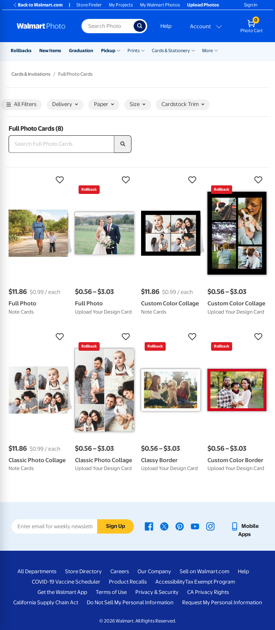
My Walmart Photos (160, 5)
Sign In (250, 5)
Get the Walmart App (62, 592)
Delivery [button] (65, 104)
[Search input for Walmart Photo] (107, 26)
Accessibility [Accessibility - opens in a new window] (170, 582)
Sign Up (115, 526)
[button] (38, 180)
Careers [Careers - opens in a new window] (119, 571)
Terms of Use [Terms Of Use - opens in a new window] (111, 592)
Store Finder (89, 5)
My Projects (121, 5)
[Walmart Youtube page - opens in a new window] (195, 526)
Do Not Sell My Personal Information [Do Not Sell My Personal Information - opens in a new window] (130, 602)
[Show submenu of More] (216, 50)
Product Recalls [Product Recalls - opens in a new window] (128, 582)
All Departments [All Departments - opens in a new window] (37, 571)
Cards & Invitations (30, 74)
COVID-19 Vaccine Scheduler (66, 582)
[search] (122, 144)
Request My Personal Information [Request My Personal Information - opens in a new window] (222, 602)
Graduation (81, 50)
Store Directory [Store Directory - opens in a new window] (83, 571)
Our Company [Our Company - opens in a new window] (154, 571)
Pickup (108, 50)
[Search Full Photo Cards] (61, 144)
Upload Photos (203, 5)
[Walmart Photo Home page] (41, 26)
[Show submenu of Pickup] (118, 50)
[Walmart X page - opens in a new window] (164, 526)
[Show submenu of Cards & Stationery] (193, 50)
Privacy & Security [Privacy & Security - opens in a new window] (157, 592)
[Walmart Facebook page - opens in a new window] (149, 526)
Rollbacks (21, 50)
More (207, 50)
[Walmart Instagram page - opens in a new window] (210, 526)
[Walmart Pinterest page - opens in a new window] (179, 526)
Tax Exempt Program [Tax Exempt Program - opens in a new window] (210, 582)
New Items (50, 50)
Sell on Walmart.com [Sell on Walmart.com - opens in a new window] (204, 571)
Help (165, 26)
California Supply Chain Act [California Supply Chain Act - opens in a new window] (45, 602)
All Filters (21, 104)
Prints (134, 50)
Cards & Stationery (171, 50)
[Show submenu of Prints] (143, 50)
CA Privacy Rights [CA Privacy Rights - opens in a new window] (208, 592)
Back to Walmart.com (37, 5)
